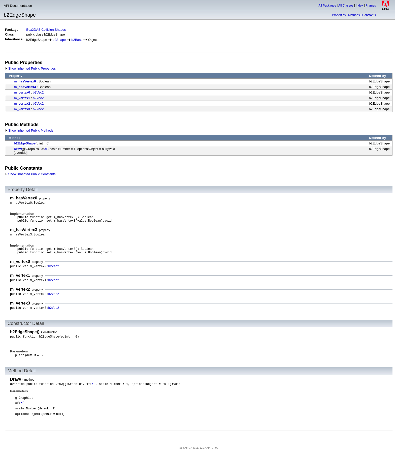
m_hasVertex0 (25, 81)
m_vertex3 (22, 109)
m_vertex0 (22, 92)
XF (46, 149)
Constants (369, 15)
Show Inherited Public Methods (29, 130)
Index (359, 5)
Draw (18, 149)
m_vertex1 (22, 98)
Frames (371, 5)
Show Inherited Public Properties (30, 68)
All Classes (345, 5)
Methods (354, 15)
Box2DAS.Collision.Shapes (46, 30)
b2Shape (59, 40)
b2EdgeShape (25, 143)
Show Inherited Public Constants (30, 174)
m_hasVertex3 (25, 87)
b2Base (76, 40)
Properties (339, 15)
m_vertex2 (22, 103)
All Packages (327, 5)
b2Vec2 (38, 92)
